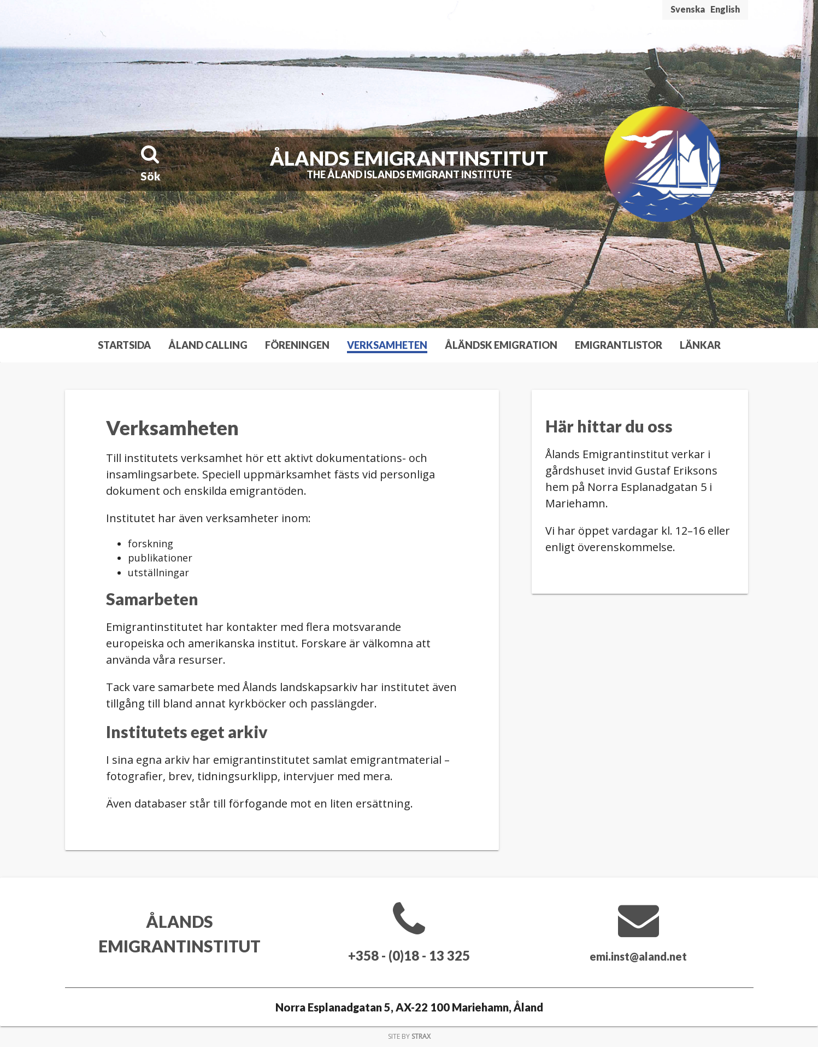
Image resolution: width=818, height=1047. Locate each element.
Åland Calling (208, 345)
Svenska (687, 9)
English (725, 9)
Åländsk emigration (501, 345)
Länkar (700, 345)
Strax (421, 1036)
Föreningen (297, 345)
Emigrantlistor (618, 345)
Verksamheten (387, 345)
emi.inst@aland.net (638, 955)
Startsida (124, 345)
